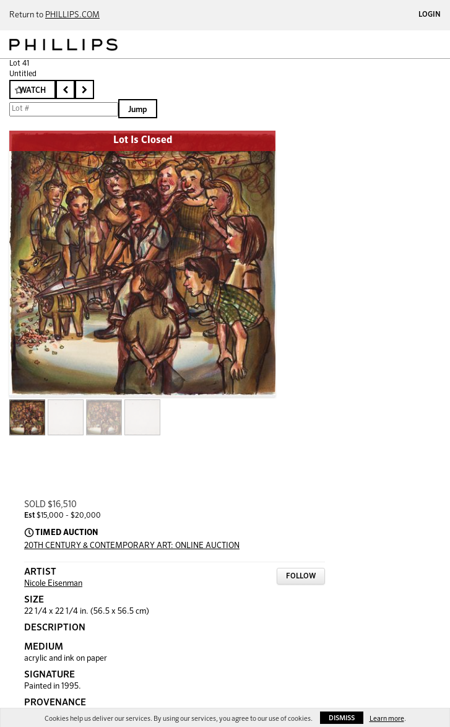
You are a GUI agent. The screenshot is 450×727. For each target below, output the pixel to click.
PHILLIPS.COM (72, 15)
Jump (137, 110)
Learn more (387, 718)
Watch (32, 91)
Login (429, 15)
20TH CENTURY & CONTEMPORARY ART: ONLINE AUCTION (132, 546)
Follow (301, 576)
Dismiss (342, 718)
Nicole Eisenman (53, 584)
